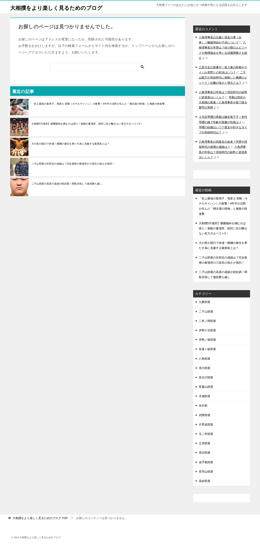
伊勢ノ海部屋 (207, 339)
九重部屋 (204, 302)
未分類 (203, 405)
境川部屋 (204, 368)
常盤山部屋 (206, 386)
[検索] (97, 67)
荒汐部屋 (204, 452)
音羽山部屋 (206, 471)
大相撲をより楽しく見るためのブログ (63, 7)
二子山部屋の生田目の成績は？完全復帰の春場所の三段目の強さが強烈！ (73, 163)
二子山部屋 (206, 311)
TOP (40, 518)
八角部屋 (204, 358)
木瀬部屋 (204, 396)
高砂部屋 (204, 481)
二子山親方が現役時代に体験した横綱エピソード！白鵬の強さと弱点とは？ (223, 77)
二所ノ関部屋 (207, 321)
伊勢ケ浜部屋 (207, 330)
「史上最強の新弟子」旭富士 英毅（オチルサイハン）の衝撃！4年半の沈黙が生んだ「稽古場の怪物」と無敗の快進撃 (98, 103)
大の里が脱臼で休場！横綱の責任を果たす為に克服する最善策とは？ (71, 143)
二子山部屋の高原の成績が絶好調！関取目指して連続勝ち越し (67, 183)
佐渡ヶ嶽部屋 (207, 349)
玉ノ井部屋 (206, 433)
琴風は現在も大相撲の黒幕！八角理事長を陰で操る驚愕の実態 (223, 102)
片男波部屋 (206, 424)
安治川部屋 (206, 377)
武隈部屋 (204, 415)
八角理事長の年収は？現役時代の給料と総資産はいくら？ (223, 152)
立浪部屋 (204, 443)
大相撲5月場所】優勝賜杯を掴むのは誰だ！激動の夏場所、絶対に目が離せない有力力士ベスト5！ (87, 123)
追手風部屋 (206, 462)
